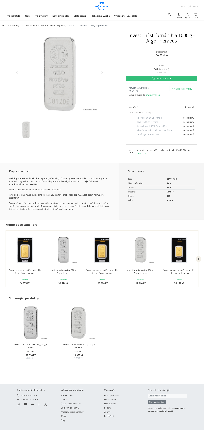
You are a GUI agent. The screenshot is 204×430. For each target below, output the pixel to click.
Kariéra (107, 407)
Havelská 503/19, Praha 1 (148, 122)
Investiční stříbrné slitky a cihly (53, 25)
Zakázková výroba (101, 15)
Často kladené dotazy (70, 403)
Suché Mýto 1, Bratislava (147, 134)
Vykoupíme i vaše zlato (125, 15)
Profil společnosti (112, 395)
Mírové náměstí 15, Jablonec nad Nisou (154, 130)
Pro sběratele (13, 15)
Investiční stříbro (30, 25)
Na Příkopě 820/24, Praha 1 (149, 117)
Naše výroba (110, 399)
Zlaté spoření (80, 15)
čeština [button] (192, 6)
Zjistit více (141, 153)
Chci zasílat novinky (156, 402)
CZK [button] (181, 6)
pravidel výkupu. (153, 95)
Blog (63, 420)
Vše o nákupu (67, 395)
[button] (22, 72)
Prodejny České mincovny (72, 412)
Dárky (27, 15)
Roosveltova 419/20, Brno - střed (151, 126)
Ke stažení (109, 416)
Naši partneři (110, 403)
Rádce (63, 416)
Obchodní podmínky (70, 407)
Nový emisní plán (60, 15)
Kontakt (64, 399)
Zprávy (107, 412)
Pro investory (41, 15)
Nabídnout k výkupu (181, 88)
